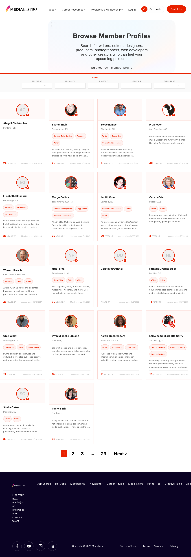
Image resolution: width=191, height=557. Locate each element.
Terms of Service (153, 546)
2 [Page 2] (73, 453)
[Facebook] (17, 546)
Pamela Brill (59, 408)
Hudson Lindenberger (162, 268)
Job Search (44, 483)
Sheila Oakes (11, 407)
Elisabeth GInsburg (15, 196)
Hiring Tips (153, 483)
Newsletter (96, 483)
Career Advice (115, 483)
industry (103, 81)
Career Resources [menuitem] (72, 9)
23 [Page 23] (103, 453)
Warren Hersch (12, 270)
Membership (77, 483)
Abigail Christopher (15, 123)
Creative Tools (173, 483)
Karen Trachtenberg (113, 335)
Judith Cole (108, 197)
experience (169, 81)
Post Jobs (176, 9)
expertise (37, 81)
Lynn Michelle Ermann (65, 335)
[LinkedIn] (52, 546)
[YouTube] (28, 546)
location (136, 81)
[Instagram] (40, 546)
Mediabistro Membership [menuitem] (106, 9)
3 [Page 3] (82, 453)
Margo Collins (60, 197)
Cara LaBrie (156, 197)
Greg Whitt (10, 335)
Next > (120, 453)
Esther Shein (60, 124)
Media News (135, 483)
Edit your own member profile (111, 67)
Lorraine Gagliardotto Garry (166, 335)
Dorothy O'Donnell (112, 268)
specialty (70, 81)
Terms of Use (128, 546)
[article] (22, 133)
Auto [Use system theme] (158, 9)
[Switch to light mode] (144, 9)
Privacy (174, 546)
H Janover (155, 124)
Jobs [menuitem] (51, 9)
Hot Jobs (60, 483)
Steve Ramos (109, 124)
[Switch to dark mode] (151, 9)
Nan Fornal (58, 268)
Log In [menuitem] (132, 9)
